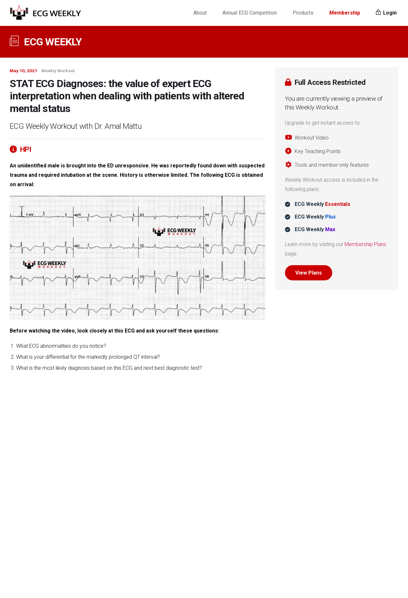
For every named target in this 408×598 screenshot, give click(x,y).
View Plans (308, 273)
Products (303, 13)
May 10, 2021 (23, 70)
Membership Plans (365, 244)
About (200, 13)
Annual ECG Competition (249, 13)
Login (386, 13)
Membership (344, 13)
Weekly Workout (57, 70)
